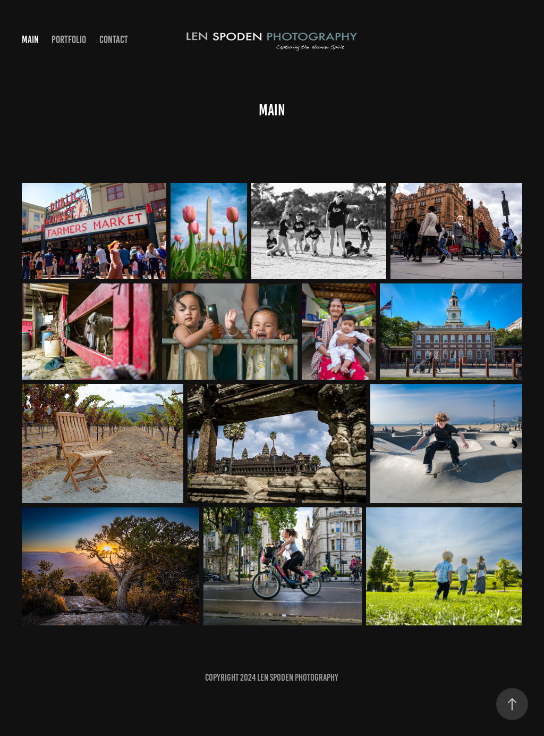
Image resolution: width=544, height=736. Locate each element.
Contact (113, 39)
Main (30, 39)
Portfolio (69, 39)
